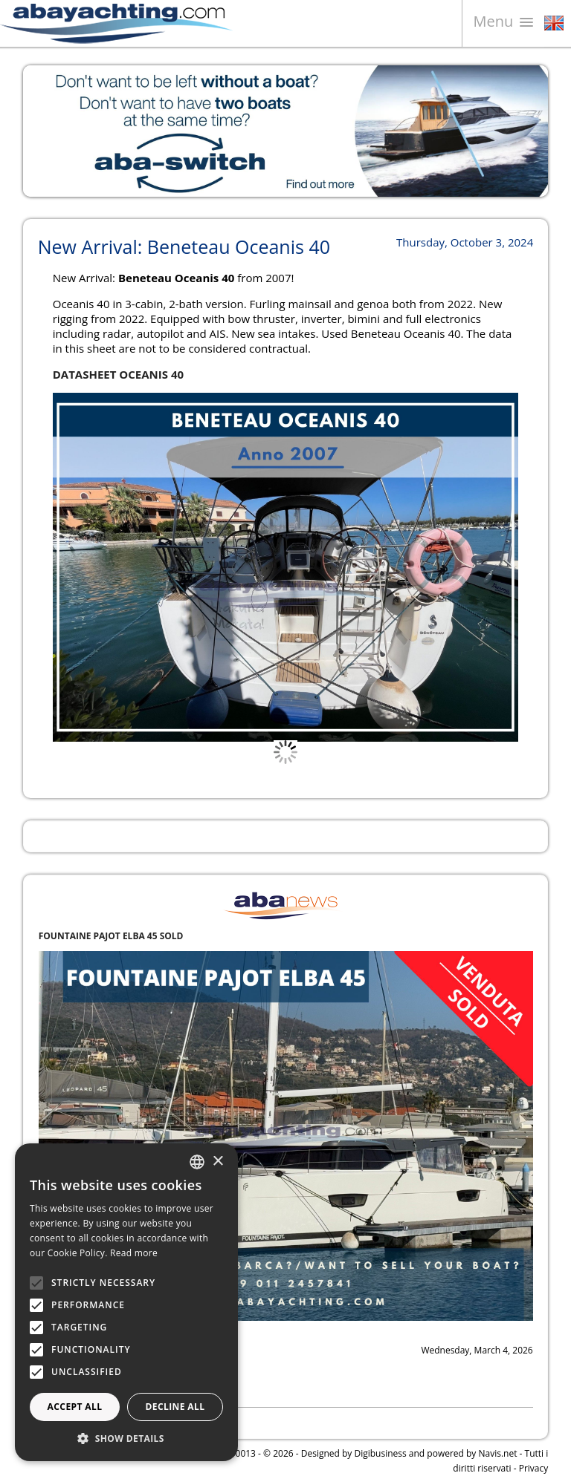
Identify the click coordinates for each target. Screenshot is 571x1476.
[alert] (126, 1302)
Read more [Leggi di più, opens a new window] (134, 1253)
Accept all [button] (75, 1406)
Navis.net (498, 1453)
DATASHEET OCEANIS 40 (118, 374)
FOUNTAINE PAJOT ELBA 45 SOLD (111, 936)
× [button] (217, 1161)
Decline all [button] (175, 1406)
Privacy (534, 1468)
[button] (126, 1438)
